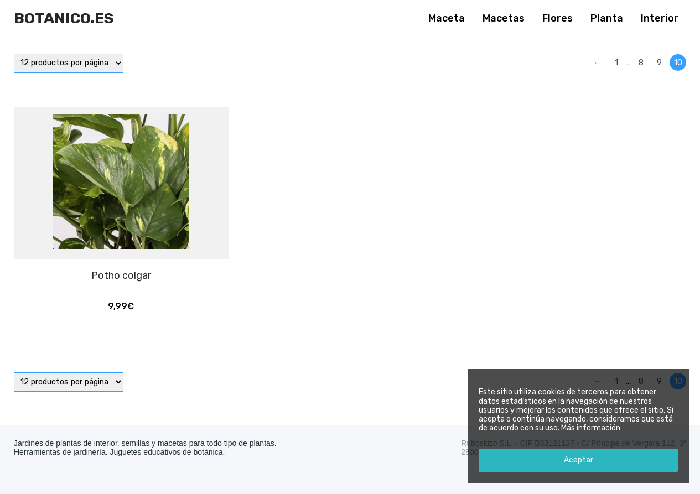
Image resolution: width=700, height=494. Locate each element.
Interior (659, 18)
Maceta (446, 18)
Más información (590, 428)
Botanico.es (64, 18)
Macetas (504, 18)
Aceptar (578, 460)
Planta (606, 18)
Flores (557, 18)
